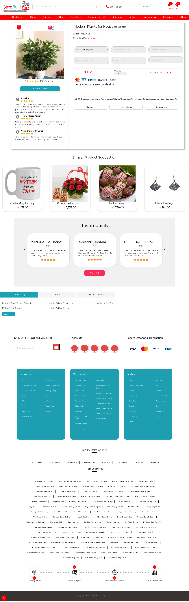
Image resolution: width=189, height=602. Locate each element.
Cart (177, 7)
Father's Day (80, 391)
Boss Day (78, 411)
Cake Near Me (73, 522)
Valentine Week (81, 424)
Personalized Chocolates (120, 532)
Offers (24, 401)
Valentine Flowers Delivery (97, 481)
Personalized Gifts (98, 17)
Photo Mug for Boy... (23, 203)
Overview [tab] (90, 107)
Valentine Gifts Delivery (44, 481)
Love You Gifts (133, 507)
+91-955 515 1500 (114, 6)
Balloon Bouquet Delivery (145, 496)
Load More (9, 314)
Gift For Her (139, 462)
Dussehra (132, 401)
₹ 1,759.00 (118, 207)
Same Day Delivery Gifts (147, 501)
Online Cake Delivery (45, 491)
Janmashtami (161, 401)
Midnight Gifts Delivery (39, 512)
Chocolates (76, 17)
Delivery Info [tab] (161, 107)
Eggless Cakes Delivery (127, 512)
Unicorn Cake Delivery (145, 517)
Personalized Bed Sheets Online (92, 542)
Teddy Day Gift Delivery (68, 486)
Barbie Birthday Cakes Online (43, 547)
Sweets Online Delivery (35, 552)
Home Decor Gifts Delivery (60, 552)
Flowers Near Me (112, 522)
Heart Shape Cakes (124, 517)
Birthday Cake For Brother (146, 527)
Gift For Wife (105, 462)
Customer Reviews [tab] (40, 88)
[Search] (65, 6)
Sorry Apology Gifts (152, 507)
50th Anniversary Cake (117, 558)
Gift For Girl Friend (36, 462)
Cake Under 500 (55, 522)
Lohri (131, 421)
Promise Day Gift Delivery (93, 486)
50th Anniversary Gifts (70, 558)
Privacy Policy (50, 391)
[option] (48, 250)
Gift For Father (71, 462)
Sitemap (48, 411)
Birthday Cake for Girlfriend (68, 527)
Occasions (169, 17)
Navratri (159, 380)
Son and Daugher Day (104, 408)
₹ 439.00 (23, 207)
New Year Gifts (80, 380)
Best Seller (18, 17)
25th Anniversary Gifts (152, 552)
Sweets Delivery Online (71, 507)
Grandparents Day (103, 403)
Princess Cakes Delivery (70, 547)
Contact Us (49, 396)
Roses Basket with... (71, 203)
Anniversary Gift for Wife (146, 537)
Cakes (34, 17)
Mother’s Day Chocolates (61, 303)
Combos (118, 17)
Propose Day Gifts (146, 481)
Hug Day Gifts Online (116, 486)
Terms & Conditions (52, 385)
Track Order (50, 406)
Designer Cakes (58, 501)
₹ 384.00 (165, 207)
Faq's (23, 406)
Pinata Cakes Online (83, 517)
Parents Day (80, 401)
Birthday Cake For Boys (72, 532)
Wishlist (170, 7)
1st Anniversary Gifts (130, 552)
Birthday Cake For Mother (47, 532)
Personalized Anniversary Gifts (63, 542)
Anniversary (151, 17)
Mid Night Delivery (29, 391)
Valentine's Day (102, 418)
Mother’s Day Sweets (12, 308)
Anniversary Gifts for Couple (92, 537)
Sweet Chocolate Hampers (65, 537)
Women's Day (80, 385)
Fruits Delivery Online (114, 507)
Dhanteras (160, 411)
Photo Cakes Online (39, 501)
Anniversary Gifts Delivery (102, 501)
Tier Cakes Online (40, 517)
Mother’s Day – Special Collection (17, 303)
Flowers (48, 17)
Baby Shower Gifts (61, 512)
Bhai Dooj (132, 411)
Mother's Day (80, 429)
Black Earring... (165, 203)
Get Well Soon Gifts (81, 512)
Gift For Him (154, 462)
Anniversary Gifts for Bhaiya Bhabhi (124, 542)
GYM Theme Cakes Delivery (94, 547)
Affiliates (48, 401)
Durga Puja (133, 396)
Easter (158, 391)
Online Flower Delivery (68, 491)
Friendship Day (101, 380)
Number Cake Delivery (35, 522)
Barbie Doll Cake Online (90, 496)
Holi (157, 385)
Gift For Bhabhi (89, 462)
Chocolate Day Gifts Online (43, 486)
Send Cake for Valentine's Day (69, 481)
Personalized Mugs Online (86, 552)
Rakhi (131, 380)
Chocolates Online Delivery (139, 491)
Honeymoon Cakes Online (145, 547)
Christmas (133, 416)
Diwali (131, 406)
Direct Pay (26, 411)
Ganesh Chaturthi (136, 385)
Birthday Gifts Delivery (78, 501)
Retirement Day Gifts (104, 393)
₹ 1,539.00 (71, 207)
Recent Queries (27, 416)
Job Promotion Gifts (104, 398)
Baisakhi (159, 416)
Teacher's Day (80, 396)
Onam (131, 391)
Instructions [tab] (126, 107)
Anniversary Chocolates (40, 537)
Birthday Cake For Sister (121, 527)
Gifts (61, 17)
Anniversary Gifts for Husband (120, 537)
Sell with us (146, 7)
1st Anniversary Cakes (37, 542)
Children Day (80, 406)
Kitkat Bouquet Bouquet (95, 532)
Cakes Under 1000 (125, 501)
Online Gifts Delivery (90, 491)
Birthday (134, 17)
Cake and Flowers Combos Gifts (117, 496)
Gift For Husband (122, 462)
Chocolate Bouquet (49, 507)
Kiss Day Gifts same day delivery (142, 486)
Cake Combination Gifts (42, 496)
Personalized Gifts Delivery (113, 491)
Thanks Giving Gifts (103, 413)
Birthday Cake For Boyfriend (96, 527)
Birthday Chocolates (143, 532)
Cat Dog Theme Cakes (92, 522)
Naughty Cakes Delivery (120, 547)
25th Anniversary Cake (93, 558)
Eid (157, 406)
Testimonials (50, 380)
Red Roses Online (131, 522)
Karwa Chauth (161, 396)
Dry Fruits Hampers (93, 507)
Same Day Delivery (29, 385)
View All (94, 273)
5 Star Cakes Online (104, 517)
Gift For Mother (55, 462)
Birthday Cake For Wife (152, 522)
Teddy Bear (32, 507)
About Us (25, 380)
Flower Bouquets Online (66, 496)
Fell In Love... (118, 203)
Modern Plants (81, 38)
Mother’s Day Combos (59, 308)
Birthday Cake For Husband (41, 527)
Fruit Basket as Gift (151, 542)
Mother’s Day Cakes (106, 303)
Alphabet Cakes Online (61, 517)
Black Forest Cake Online (103, 512)
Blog (23, 396)
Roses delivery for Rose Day (122, 481)
